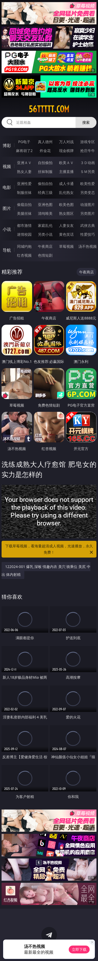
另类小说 (45, 234)
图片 (7, 208)
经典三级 (45, 192)
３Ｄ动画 (87, 162)
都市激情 (24, 225)
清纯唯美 (45, 213)
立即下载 (79, 949)
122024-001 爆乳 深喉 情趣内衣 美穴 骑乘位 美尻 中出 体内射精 (46, 570)
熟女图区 (66, 213)
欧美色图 (66, 204)
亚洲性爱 (24, 183)
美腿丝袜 (24, 213)
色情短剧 (45, 255)
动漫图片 (87, 204)
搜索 (86, 122)
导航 (7, 250)
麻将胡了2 (24, 150)
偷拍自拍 (45, 183)
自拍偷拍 (45, 162)
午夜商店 (45, 246)
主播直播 (66, 171)
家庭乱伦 (45, 225)
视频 (7, 166)
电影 (7, 187)
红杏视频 (24, 255)
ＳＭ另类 (87, 171)
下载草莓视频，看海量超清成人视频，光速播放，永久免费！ (49, 549)
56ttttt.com (49, 109)
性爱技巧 (87, 234)
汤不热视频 (87, 246)
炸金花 (45, 150)
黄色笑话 (66, 234)
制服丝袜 (24, 192)
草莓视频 (66, 246)
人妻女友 (66, 225)
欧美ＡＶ (66, 162)
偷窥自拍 (24, 204)
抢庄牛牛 (87, 150)
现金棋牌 (66, 150)
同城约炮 (24, 246)
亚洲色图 (45, 204)
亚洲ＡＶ (24, 162)
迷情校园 (24, 234)
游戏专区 (87, 141)
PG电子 (24, 141)
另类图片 (87, 213)
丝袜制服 (45, 171)
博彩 (7, 145)
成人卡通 (66, 183)
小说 (7, 229)
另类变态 (87, 192)
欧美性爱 (87, 183)
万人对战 (66, 141)
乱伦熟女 (66, 192)
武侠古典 (87, 225)
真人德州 (45, 141)
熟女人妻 (24, 171)
